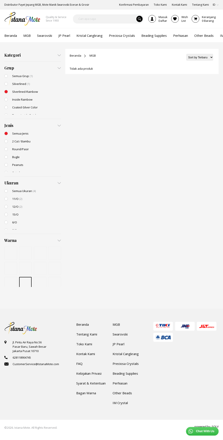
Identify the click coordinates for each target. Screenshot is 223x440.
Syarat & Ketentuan (91, 383)
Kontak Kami (85, 354)
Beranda (75, 55)
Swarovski (120, 334)
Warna (10, 240)
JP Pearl (118, 344)
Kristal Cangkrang (126, 354)
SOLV (215, 426)
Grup (9, 68)
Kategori (12, 55)
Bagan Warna (86, 393)
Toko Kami (84, 344)
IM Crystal (120, 403)
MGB (93, 55)
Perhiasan (120, 383)
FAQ (79, 363)
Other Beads (122, 393)
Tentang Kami (86, 334)
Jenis (8, 125)
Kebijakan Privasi (88, 373)
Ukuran (11, 183)
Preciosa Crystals (126, 363)
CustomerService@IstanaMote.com (36, 364)
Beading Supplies (125, 373)
